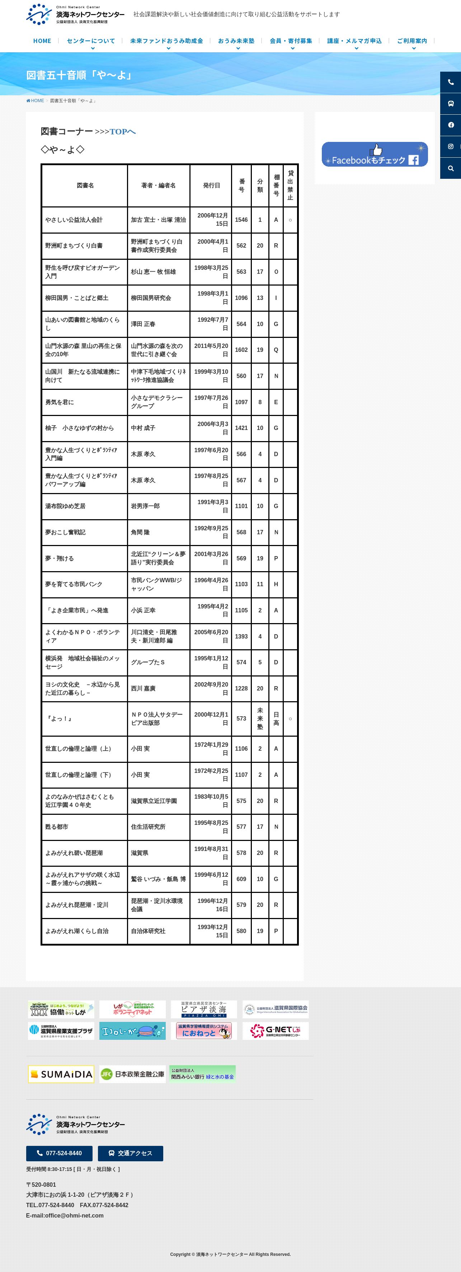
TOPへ (123, 131)
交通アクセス (130, 1153)
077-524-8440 (59, 1153)
